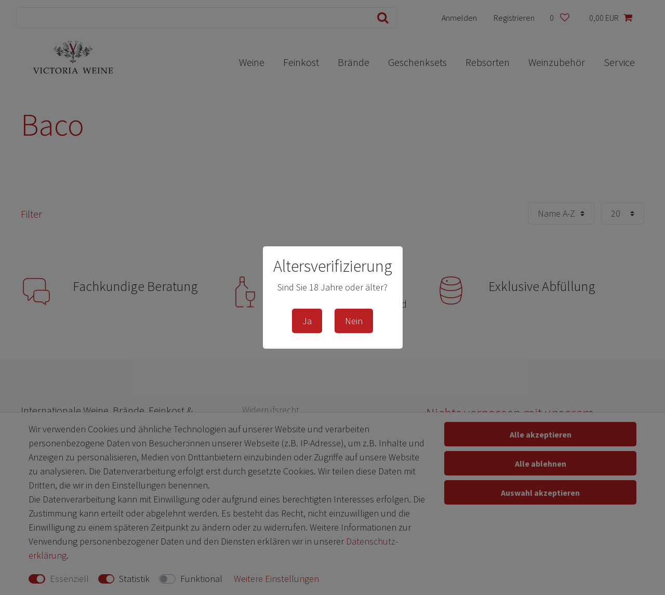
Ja (307, 321)
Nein (354, 321)
